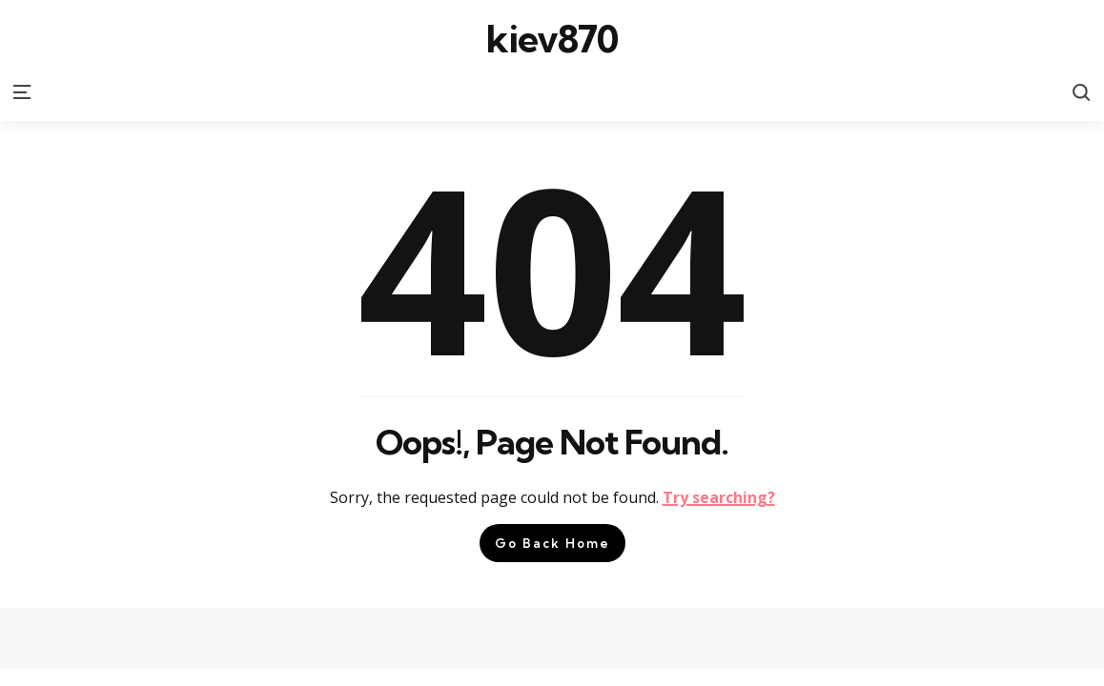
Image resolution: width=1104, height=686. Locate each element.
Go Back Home (552, 543)
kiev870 (552, 39)
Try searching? (719, 497)
